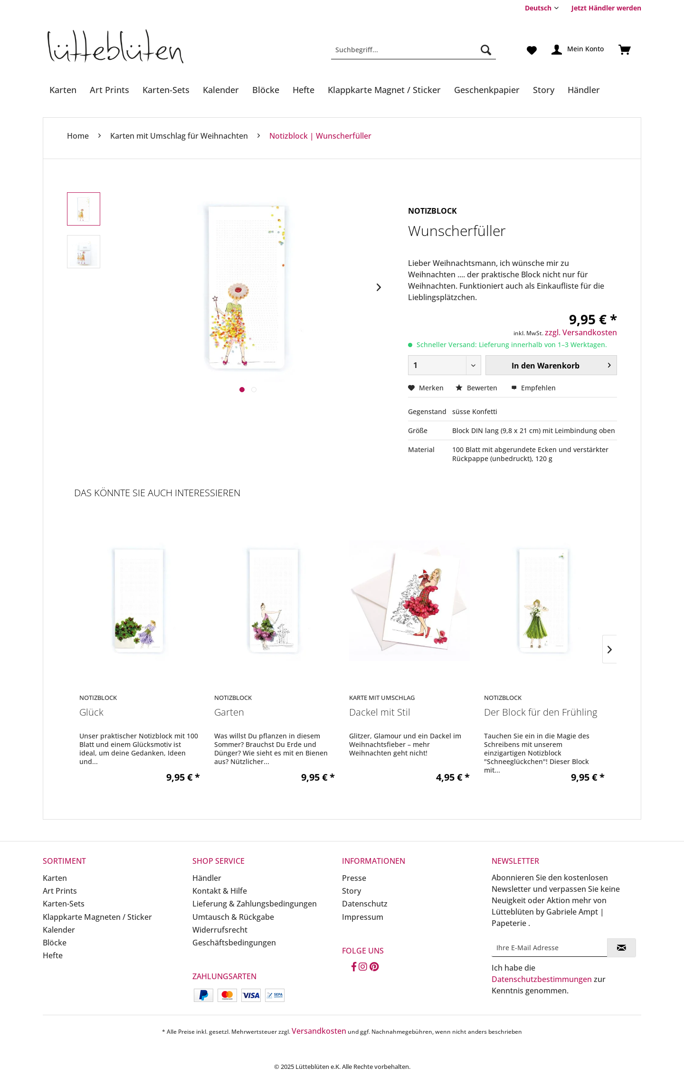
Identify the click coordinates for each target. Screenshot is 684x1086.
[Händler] (584, 89)
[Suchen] (486, 49)
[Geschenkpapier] (486, 89)
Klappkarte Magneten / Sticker (97, 917)
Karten (55, 878)
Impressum (362, 917)
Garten (229, 712)
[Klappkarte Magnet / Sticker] (384, 89)
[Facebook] (354, 967)
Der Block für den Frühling (540, 712)
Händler (206, 878)
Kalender (59, 930)
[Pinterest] (374, 967)
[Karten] (63, 89)
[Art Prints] (109, 89)
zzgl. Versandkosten (581, 332)
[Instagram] (363, 967)
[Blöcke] (266, 89)
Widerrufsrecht (219, 930)
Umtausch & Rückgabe (233, 917)
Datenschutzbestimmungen (542, 979)
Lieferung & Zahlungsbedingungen (254, 903)
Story (351, 891)
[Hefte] (303, 89)
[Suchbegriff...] (413, 49)
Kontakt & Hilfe (219, 891)
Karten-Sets (64, 903)
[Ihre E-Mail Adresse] (550, 947)
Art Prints (60, 891)
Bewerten (477, 387)
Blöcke (54, 942)
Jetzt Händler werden (606, 7)
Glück (91, 712)
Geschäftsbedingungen (234, 942)
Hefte (53, 955)
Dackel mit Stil (379, 712)
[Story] (543, 89)
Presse (354, 878)
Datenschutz (365, 903)
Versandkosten (319, 1031)
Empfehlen (533, 387)
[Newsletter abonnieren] (621, 947)
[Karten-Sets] (166, 89)
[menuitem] (602, 8)
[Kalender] (221, 89)
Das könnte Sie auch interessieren (157, 492)
